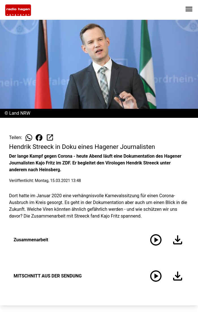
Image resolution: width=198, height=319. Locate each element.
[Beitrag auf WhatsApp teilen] (28, 137)
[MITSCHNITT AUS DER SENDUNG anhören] (156, 276)
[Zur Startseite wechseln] (18, 10)
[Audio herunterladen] (176, 240)
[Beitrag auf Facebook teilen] (39, 137)
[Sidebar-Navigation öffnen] (188, 10)
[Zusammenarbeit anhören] (156, 240)
